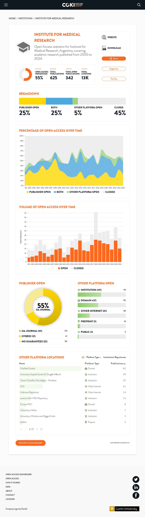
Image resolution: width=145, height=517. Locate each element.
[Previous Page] (26, 429)
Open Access (12, 478)
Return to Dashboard (30, 443)
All (83, 357)
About (9, 490)
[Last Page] (41, 429)
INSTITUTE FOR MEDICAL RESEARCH (54, 18)
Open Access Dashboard (19, 474)
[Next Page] (37, 429)
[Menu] (6, 5)
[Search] (139, 5)
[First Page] (21, 429)
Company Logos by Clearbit (16, 508)
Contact (10, 495)
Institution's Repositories (114, 357)
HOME (12, 18)
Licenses (10, 499)
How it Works (13, 482)
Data (8, 486)
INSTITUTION (25, 18)
